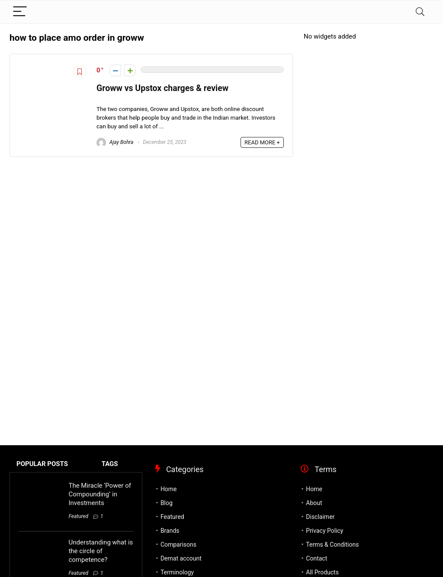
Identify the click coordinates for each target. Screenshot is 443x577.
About (314, 502)
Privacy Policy (324, 530)
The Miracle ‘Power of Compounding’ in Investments (99, 494)
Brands (170, 530)
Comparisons (178, 544)
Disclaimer (320, 516)
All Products (322, 572)
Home (169, 489)
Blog (167, 502)
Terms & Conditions (332, 544)
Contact (316, 558)
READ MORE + (262, 142)
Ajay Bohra (114, 142)
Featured (78, 516)
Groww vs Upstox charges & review (162, 88)
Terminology (177, 572)
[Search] (420, 11)
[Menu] (20, 11)
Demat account (181, 558)
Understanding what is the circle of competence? (100, 551)
